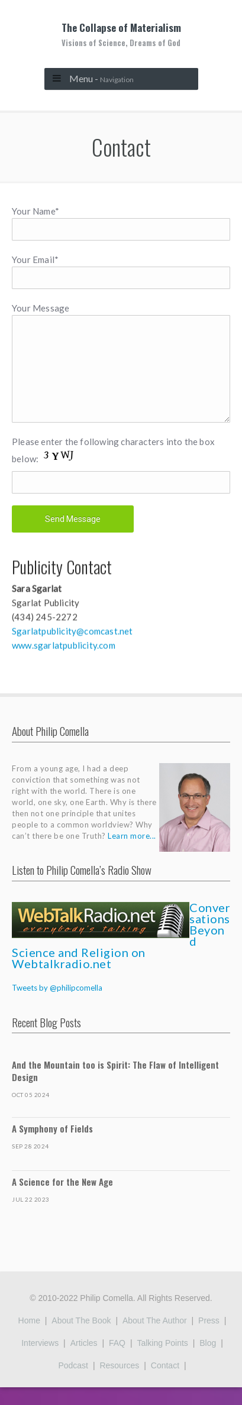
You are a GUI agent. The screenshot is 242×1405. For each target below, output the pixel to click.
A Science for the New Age (62, 1199)
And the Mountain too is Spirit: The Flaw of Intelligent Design (115, 1088)
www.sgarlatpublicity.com (63, 661)
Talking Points (162, 1360)
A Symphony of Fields (52, 1146)
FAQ (117, 1360)
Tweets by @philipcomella (57, 1005)
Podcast (73, 1383)
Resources (119, 1383)
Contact (165, 1383)
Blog (207, 1360)
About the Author (154, 1338)
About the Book (81, 1338)
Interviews (40, 1360)
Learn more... (132, 853)
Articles (84, 1360)
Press (209, 1338)
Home (29, 1338)
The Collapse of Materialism (121, 34)
